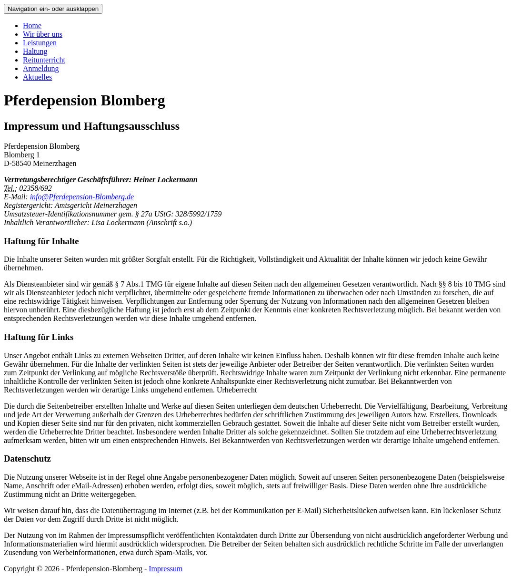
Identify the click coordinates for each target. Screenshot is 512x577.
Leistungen (40, 43)
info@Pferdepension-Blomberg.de (82, 197)
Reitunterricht (44, 60)
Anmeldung (41, 68)
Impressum (165, 569)
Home (32, 25)
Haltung (35, 51)
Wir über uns (42, 34)
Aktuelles (37, 77)
